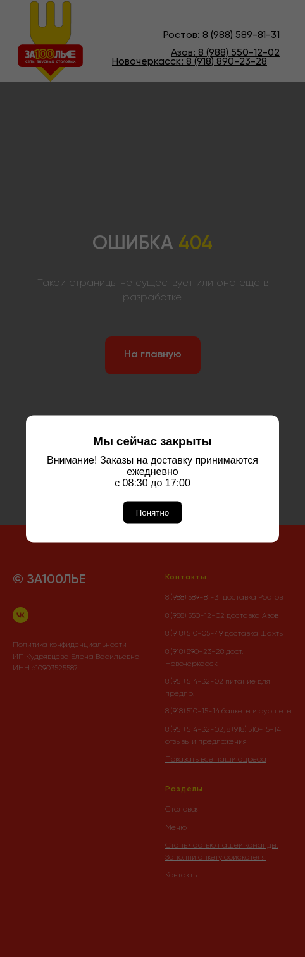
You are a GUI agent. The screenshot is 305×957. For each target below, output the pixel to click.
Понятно (152, 512)
